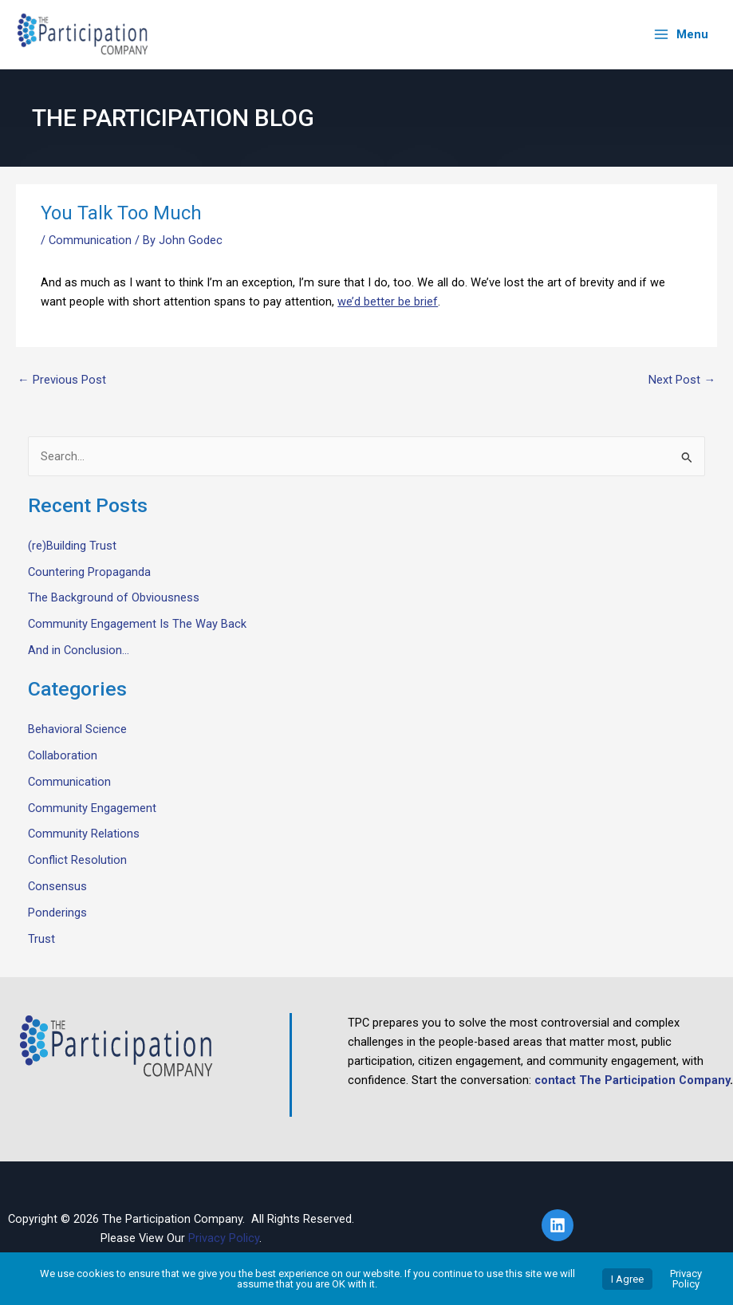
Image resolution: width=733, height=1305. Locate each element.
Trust (41, 939)
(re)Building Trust (72, 545)
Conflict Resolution (77, 860)
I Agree (627, 1279)
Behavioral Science (77, 729)
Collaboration (62, 755)
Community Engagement (92, 808)
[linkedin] (560, 1225)
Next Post (681, 380)
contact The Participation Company (632, 1080)
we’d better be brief (387, 301)
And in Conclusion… (78, 650)
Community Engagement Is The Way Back (137, 624)
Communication (90, 240)
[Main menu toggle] (680, 34)
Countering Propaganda (89, 572)
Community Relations (84, 833)
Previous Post (62, 380)
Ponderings (57, 912)
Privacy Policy (223, 1238)
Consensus (57, 886)
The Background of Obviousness (113, 597)
